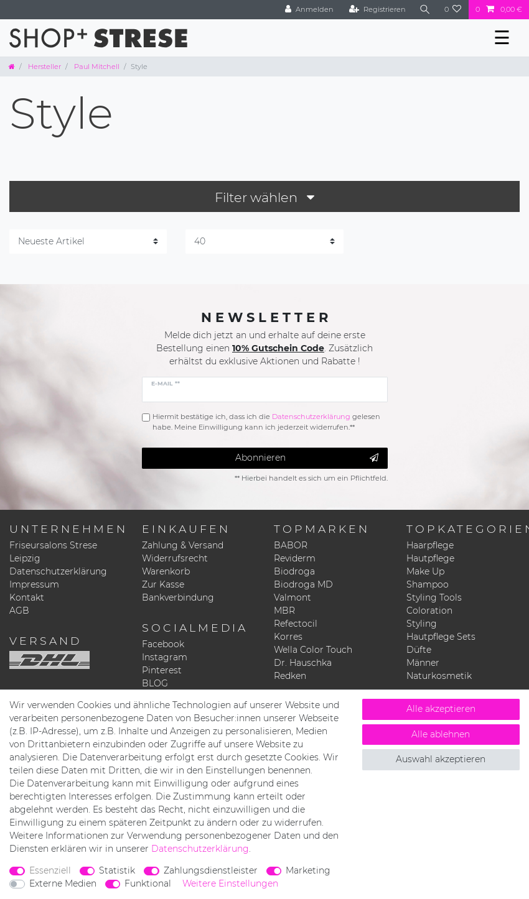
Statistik (117, 870)
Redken (290, 675)
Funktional (147, 883)
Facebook (163, 644)
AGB (19, 610)
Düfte (418, 649)
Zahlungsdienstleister (211, 870)
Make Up (425, 571)
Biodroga (294, 571)
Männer (422, 662)
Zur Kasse (163, 584)
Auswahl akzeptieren (440, 759)
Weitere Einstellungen (230, 883)
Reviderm (295, 558)
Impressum (34, 584)
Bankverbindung (178, 597)
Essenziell (50, 870)
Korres (288, 636)
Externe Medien (62, 883)
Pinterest (162, 670)
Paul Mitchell (95, 66)
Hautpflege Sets (440, 636)
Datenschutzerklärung (58, 571)
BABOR (290, 545)
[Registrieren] (377, 9)
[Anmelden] (309, 9)
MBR (284, 610)
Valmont (292, 597)
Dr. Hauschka (303, 662)
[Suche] (425, 9)
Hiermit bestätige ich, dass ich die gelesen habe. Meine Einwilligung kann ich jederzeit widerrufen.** (266, 421)
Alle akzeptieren (440, 708)
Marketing (308, 870)
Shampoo (427, 584)
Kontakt (26, 597)
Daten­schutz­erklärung (200, 848)
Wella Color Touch (313, 649)
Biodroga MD (303, 584)
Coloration (429, 610)
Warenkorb (166, 571)
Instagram (164, 657)
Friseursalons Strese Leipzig (53, 552)
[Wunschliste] (453, 9)
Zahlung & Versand (182, 545)
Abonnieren (306, 458)
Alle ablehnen (440, 734)
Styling (421, 623)
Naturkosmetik (439, 675)
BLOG (155, 683)
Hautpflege (430, 558)
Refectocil (295, 623)
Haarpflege (430, 545)
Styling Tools (434, 597)
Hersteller (43, 66)
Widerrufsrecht (175, 558)
